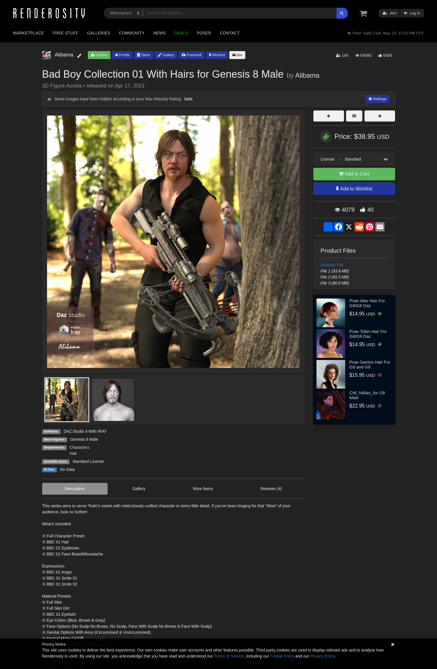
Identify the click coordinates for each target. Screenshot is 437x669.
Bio (237, 55)
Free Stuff (65, 33)
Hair (73, 453)
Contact (230, 33)
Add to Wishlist (354, 189)
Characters (79, 447)
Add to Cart (354, 174)
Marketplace (28, 33)
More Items (203, 488)
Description (75, 488)
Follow (99, 55)
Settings (377, 99)
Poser (204, 33)
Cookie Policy (282, 656)
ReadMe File (332, 265)
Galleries (98, 33)
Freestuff (191, 55)
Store (143, 55)
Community (132, 33)
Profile (122, 55)
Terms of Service (229, 656)
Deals (181, 33)
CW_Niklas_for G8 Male (367, 395)
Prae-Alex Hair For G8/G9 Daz (367, 303)
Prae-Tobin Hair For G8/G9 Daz (368, 334)
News (159, 33)
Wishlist (217, 55)
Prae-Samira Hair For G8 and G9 (370, 364)
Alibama (307, 75)
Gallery (166, 55)
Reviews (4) (271, 488)
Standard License (88, 461)
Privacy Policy (322, 656)
